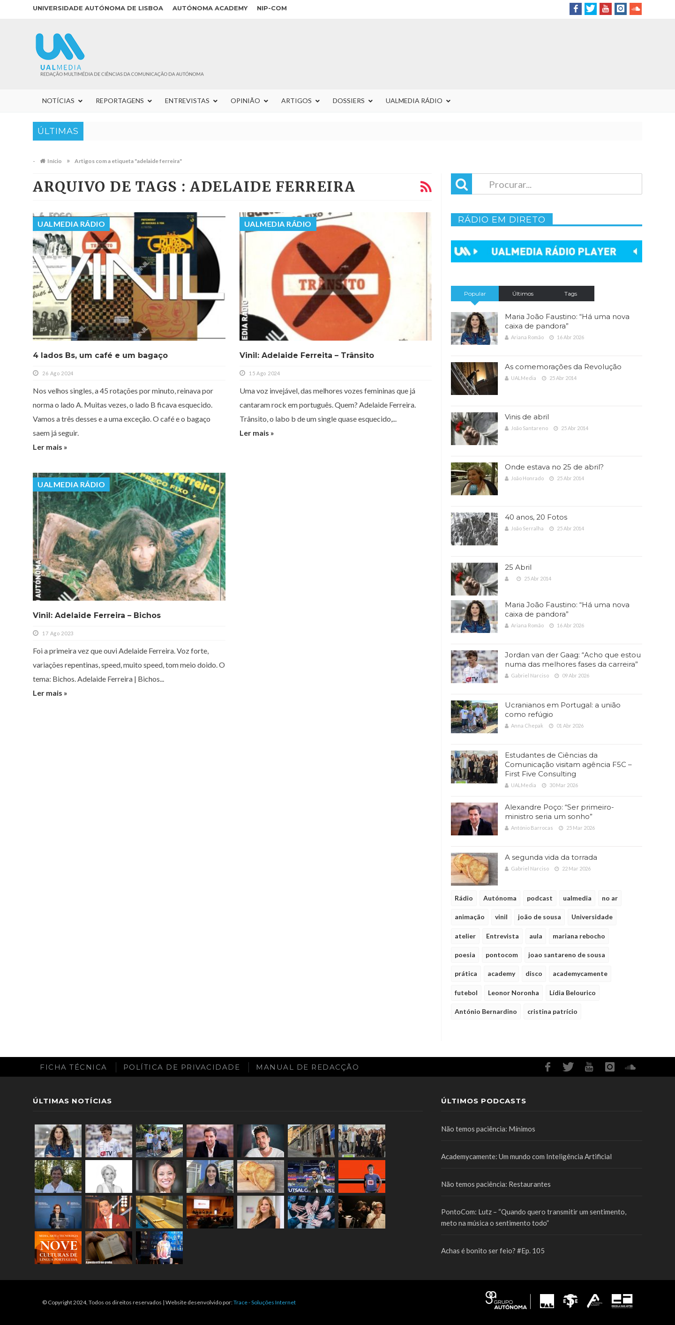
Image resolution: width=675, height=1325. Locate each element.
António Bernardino (486, 1011)
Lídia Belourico (572, 993)
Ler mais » (50, 446)
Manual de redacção (307, 1067)
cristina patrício (552, 1011)
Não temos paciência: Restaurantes (496, 1184)
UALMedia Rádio (71, 223)
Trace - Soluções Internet (264, 1302)
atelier (465, 936)
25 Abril (518, 567)
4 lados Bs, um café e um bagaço (100, 355)
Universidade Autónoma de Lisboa (98, 8)
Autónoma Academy (210, 8)
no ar (610, 898)
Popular (475, 293)
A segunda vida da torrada (551, 857)
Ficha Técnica (73, 1067)
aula (535, 936)
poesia (465, 955)
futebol (466, 993)
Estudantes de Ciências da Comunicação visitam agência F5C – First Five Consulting (568, 764)
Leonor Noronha (513, 993)
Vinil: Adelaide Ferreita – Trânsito (307, 355)
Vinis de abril (527, 416)
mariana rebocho (579, 936)
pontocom (502, 955)
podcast (540, 898)
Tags (570, 293)
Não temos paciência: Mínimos (488, 1128)
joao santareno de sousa (566, 955)
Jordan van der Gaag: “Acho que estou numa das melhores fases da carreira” (573, 659)
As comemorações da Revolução (563, 366)
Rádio (464, 898)
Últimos (522, 293)
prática (466, 973)
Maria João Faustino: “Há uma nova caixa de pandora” (567, 321)
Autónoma (500, 898)
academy (501, 973)
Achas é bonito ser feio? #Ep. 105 (493, 1250)
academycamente (580, 973)
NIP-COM (272, 8)
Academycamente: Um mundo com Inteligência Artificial (526, 1156)
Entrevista (502, 936)
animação (470, 917)
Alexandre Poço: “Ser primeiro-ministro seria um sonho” (559, 812)
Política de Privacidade (181, 1067)
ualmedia (577, 898)
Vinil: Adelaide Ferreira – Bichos (97, 615)
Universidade (592, 917)
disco (533, 973)
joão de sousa (539, 917)
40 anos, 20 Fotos (536, 517)
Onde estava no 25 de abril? (554, 466)
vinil (501, 917)
